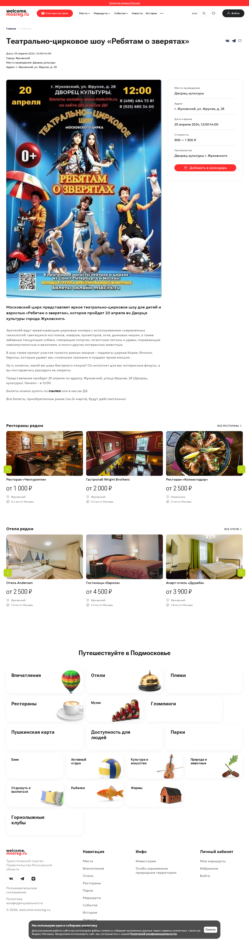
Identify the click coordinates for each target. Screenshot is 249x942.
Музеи (96, 703)
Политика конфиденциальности (24, 901)
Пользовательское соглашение (21, 890)
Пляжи (178, 675)
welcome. (16, 852)
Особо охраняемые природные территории (156, 870)
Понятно (211, 929)
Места (85, 13)
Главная (11, 28)
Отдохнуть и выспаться (21, 790)
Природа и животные (199, 761)
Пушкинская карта (32, 732)
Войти (205, 876)
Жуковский (23, 58)
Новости (137, 13)
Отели (98, 675)
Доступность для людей (110, 734)
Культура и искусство (139, 761)
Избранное (209, 868)
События (121, 13)
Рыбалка (78, 788)
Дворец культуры (189, 93)
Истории (151, 13)
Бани (15, 759)
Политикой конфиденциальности (153, 933)
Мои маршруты (213, 861)
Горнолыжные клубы (27, 820)
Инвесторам (146, 861)
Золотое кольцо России (124, 3)
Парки (178, 732)
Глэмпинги (163, 703)
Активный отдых (78, 761)
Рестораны (24, 703)
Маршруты (102, 13)
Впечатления (26, 675)
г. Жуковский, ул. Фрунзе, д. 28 (36, 67)
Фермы (136, 788)
